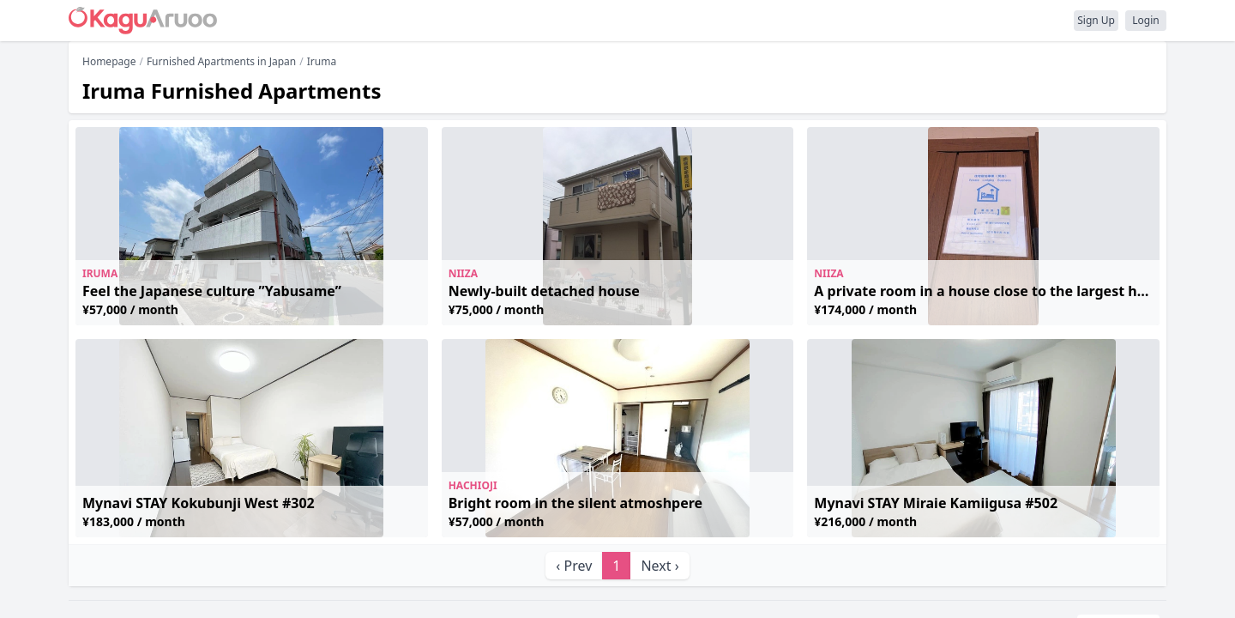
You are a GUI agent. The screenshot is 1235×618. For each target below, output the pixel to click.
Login (1145, 20)
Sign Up (1096, 20)
